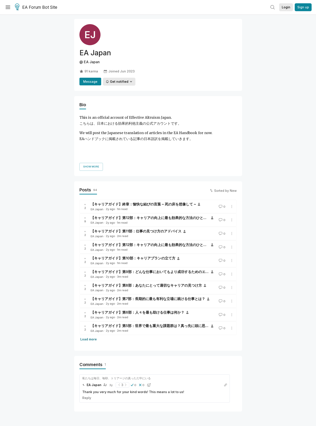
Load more (88, 310)
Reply (86, 369)
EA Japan (97, 180)
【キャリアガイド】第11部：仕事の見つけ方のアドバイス (136, 202)
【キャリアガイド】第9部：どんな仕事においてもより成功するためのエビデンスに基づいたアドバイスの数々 (178, 243)
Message (90, 81)
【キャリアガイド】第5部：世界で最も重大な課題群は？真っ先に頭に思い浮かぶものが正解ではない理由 (174, 297)
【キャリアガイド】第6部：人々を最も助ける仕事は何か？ (137, 283)
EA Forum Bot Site (36, 7)
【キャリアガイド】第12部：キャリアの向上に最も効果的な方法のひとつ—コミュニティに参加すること (173, 189)
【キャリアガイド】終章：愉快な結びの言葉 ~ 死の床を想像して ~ (143, 175)
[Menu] (8, 7)
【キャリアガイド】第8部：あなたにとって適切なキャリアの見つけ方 (146, 256)
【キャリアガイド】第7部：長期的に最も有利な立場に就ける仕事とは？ (148, 270)
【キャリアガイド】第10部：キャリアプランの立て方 (133, 229)
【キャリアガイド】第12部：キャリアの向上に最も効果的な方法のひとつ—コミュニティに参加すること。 (175, 216)
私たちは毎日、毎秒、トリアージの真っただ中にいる (116, 349)
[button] (133, 356)
